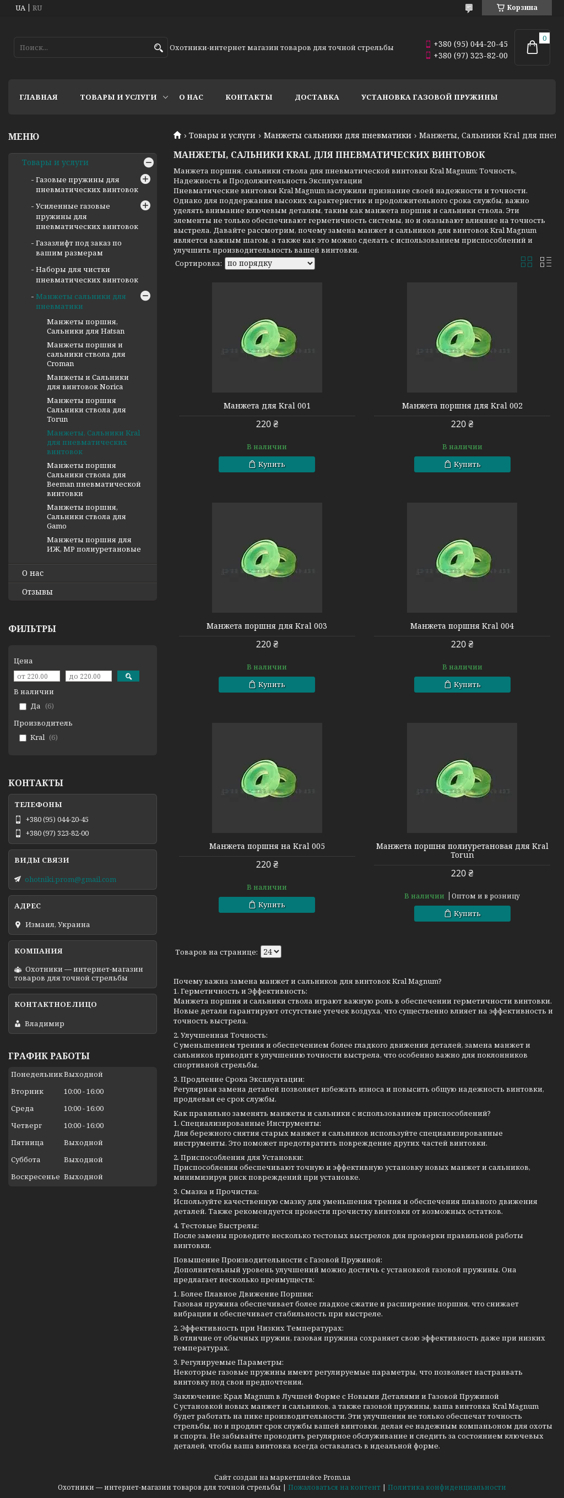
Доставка (317, 97)
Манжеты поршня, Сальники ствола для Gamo (86, 516)
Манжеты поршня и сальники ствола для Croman (86, 354)
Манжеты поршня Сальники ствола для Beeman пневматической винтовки (94, 479)
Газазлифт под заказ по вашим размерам (79, 248)
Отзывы (37, 592)
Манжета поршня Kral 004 (462, 626)
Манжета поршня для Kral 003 (267, 626)
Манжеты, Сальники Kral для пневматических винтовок (93, 442)
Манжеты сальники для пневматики (337, 135)
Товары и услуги (118, 97)
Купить (271, 464)
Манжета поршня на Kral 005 (267, 846)
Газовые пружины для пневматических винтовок (87, 184)
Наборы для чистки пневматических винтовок (87, 274)
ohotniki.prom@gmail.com (70, 879)
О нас (191, 97)
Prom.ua (336, 1477)
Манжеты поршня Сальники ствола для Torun (86, 409)
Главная (38, 97)
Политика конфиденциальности (447, 1487)
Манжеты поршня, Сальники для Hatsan (85, 326)
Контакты (249, 97)
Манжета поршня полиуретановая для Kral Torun (462, 850)
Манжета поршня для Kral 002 (462, 405)
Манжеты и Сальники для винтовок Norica (88, 381)
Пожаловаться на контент (334, 1487)
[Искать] (158, 48)
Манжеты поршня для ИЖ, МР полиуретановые (94, 544)
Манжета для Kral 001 (267, 405)
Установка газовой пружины (429, 97)
